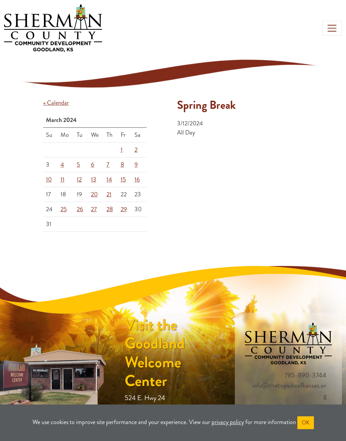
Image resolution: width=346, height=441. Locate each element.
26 (80, 209)
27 (94, 209)
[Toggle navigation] (332, 28)
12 (79, 179)
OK (306, 422)
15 (123, 179)
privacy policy (228, 422)
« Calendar (56, 102)
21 (109, 194)
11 (62, 179)
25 (63, 209)
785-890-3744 (305, 375)
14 (109, 179)
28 (109, 209)
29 (124, 209)
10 (49, 179)
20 (94, 194)
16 (137, 179)
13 (93, 179)
